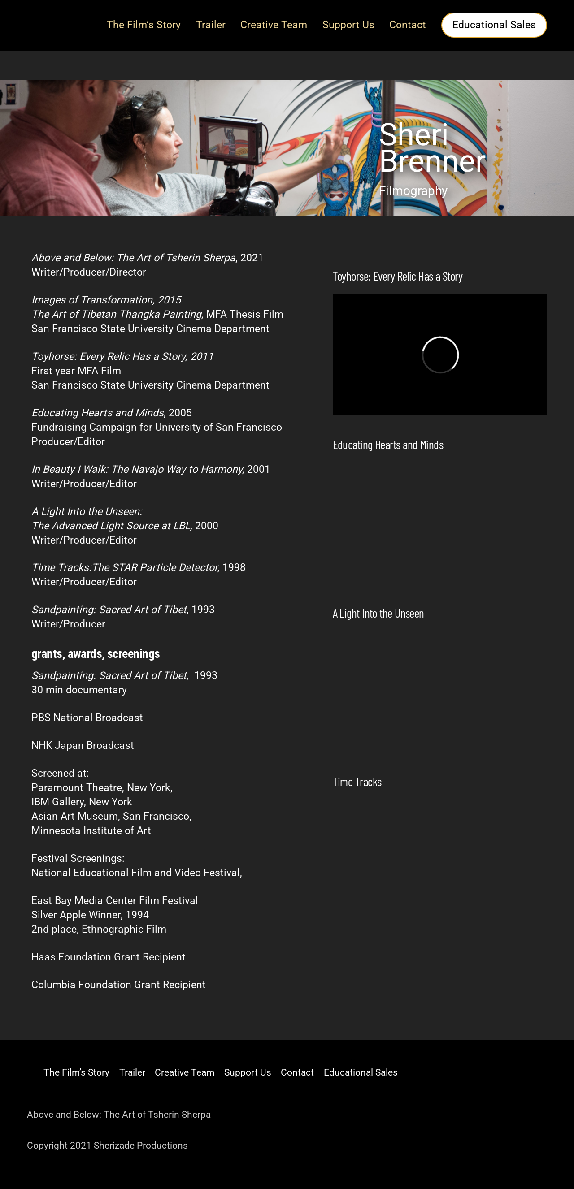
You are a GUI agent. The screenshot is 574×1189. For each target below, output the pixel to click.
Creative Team (273, 25)
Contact (407, 25)
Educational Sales (494, 25)
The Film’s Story (144, 25)
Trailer (211, 25)
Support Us (348, 25)
